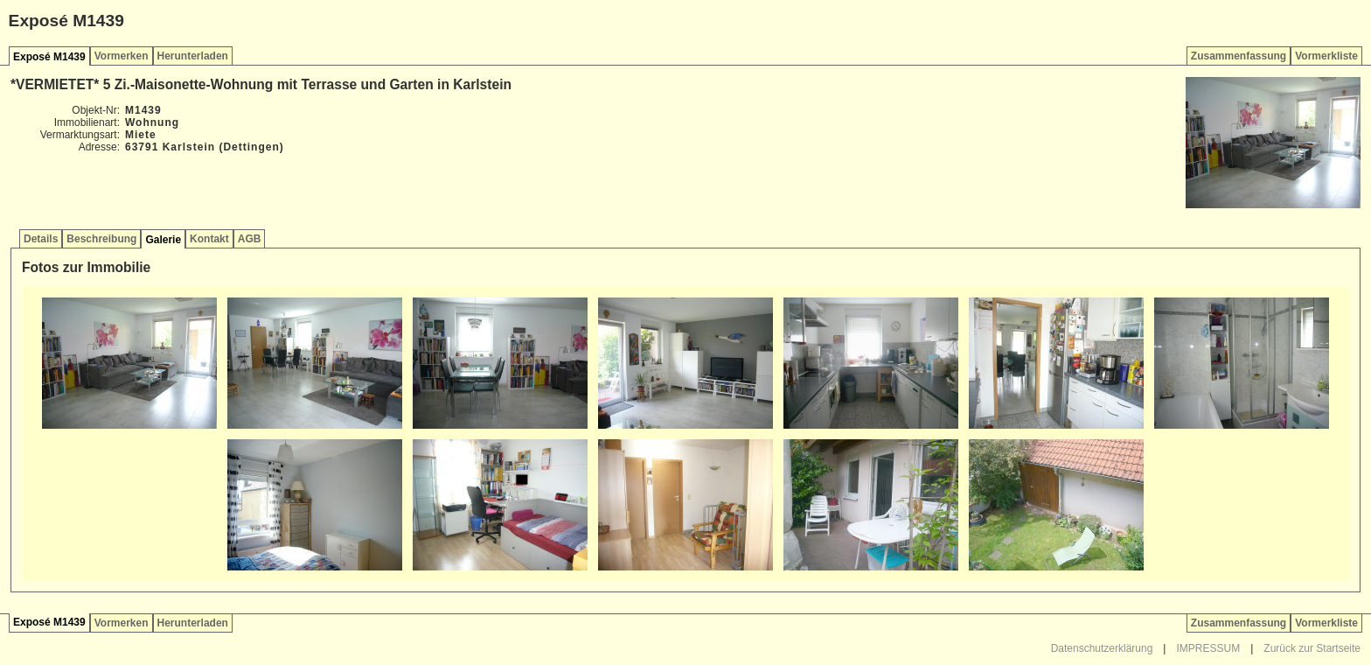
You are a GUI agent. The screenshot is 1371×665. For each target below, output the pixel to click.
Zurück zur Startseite (1312, 648)
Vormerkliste (1326, 56)
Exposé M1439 (49, 57)
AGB (249, 239)
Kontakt (209, 239)
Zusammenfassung (1238, 56)
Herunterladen (192, 56)
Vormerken (121, 56)
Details (41, 239)
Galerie (163, 240)
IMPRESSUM (1208, 648)
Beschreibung (101, 239)
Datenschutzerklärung (1102, 648)
